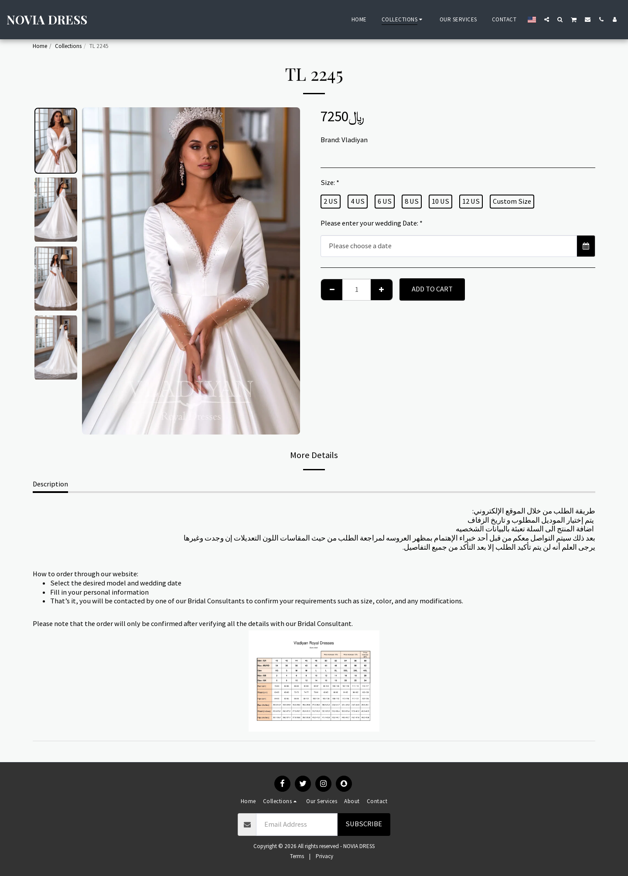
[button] (546, 19)
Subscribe (363, 823)
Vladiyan (354, 139)
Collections (68, 46)
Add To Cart (432, 289)
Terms (297, 856)
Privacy (324, 856)
